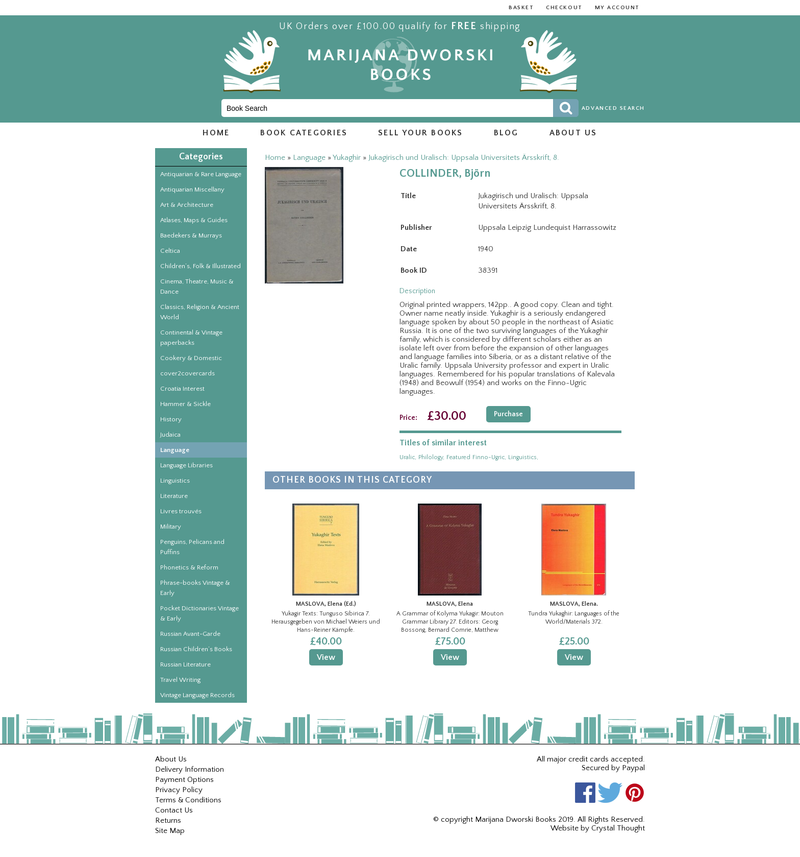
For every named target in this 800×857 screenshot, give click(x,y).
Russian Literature (185, 664)
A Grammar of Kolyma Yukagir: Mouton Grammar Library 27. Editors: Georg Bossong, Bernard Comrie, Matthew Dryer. (450, 621)
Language (174, 450)
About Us (171, 759)
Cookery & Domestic (191, 358)
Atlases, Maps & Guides (194, 220)
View (326, 657)
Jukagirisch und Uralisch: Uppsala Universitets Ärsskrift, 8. (463, 157)
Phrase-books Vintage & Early (195, 588)
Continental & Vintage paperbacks (191, 337)
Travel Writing (180, 679)
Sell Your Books (420, 132)
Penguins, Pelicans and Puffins (192, 547)
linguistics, (523, 457)
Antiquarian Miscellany (192, 189)
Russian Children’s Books (196, 649)
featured (458, 457)
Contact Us (174, 810)
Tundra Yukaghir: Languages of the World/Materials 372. (573, 617)
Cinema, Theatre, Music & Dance (197, 286)
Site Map (170, 830)
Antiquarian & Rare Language (200, 174)
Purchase (508, 414)
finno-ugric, (489, 457)
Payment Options (184, 779)
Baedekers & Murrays (191, 235)
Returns (168, 820)
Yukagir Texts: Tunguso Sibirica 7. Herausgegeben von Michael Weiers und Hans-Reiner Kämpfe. (325, 621)
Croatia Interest (182, 388)
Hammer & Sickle (185, 404)
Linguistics (175, 480)
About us (573, 132)
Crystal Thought (618, 828)
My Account (617, 8)
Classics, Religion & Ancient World (199, 312)
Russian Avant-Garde (190, 633)
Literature (174, 495)
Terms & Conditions (188, 800)
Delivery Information (189, 769)
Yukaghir (347, 157)
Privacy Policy (179, 789)
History (171, 419)
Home (216, 132)
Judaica (170, 434)
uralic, (407, 457)
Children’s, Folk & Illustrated (200, 266)
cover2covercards (187, 373)
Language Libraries (186, 465)
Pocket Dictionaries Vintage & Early (199, 613)
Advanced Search (613, 108)
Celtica (170, 250)
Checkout (564, 8)
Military (170, 526)
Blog (506, 132)
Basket (521, 8)
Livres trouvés (181, 511)
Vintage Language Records (197, 695)
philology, (431, 457)
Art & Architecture (186, 204)
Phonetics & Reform (189, 567)
